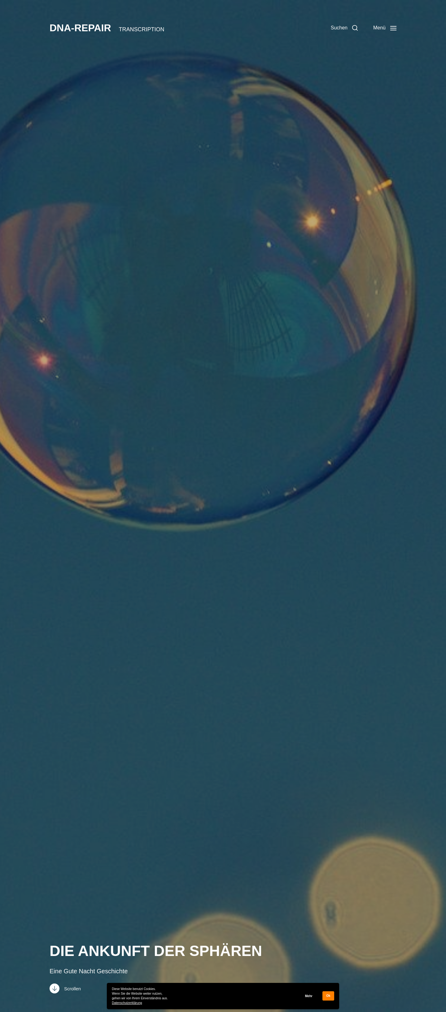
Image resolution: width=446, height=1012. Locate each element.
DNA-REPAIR (80, 28)
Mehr (309, 996)
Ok (328, 995)
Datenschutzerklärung (127, 1003)
